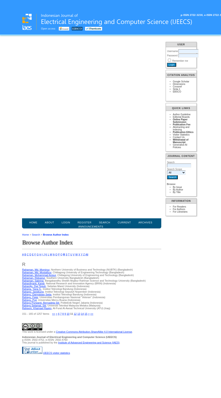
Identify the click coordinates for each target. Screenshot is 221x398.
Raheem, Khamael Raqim (36, 308)
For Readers (179, 206)
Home (33, 222)
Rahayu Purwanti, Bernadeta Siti (40, 302)
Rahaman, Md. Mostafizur (36, 272)
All (86, 254)
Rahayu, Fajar (30, 297)
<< (53, 313)
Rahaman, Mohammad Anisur (39, 275)
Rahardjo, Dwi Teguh (34, 286)
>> (91, 313)
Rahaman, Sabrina (32, 280)
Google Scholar (181, 81)
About (49, 222)
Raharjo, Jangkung (33, 291)
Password (172, 55)
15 (86, 313)
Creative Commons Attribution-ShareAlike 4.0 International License (94, 331)
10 (68, 313)
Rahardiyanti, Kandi (33, 283)
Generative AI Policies (180, 146)
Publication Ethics (183, 132)
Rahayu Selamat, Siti (34, 305)
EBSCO (177, 91)
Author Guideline (181, 114)
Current (124, 222)
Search (36, 234)
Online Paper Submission (180, 120)
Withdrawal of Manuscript (180, 141)
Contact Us (178, 137)
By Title (177, 192)
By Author (178, 189)
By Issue (177, 187)
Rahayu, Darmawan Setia (36, 294)
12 (75, 313)
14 (82, 313)
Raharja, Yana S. (31, 289)
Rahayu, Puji (29, 300)
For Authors (179, 209)
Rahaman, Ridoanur (33, 278)
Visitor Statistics (181, 134)
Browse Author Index (56, 234)
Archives (145, 222)
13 (78, 313)
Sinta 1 (176, 89)
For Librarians (180, 212)
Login (66, 222)
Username (172, 51)
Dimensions (179, 84)
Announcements (90, 226)
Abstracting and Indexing (181, 128)
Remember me (180, 61)
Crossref (177, 86)
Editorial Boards (181, 117)
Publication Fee (181, 124)
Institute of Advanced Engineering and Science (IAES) (88, 342)
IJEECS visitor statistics (56, 353)
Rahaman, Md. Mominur (35, 269)
